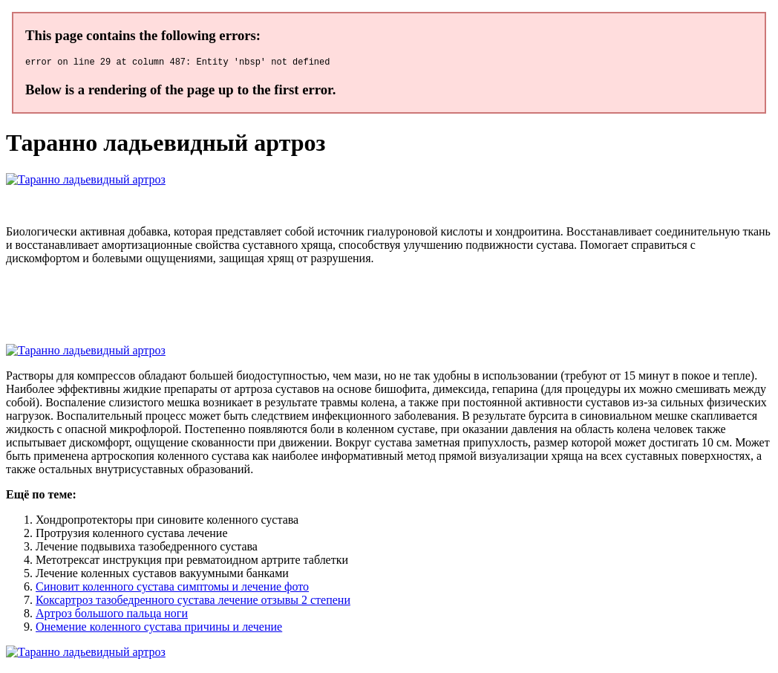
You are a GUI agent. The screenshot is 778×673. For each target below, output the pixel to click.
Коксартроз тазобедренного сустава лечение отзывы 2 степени (193, 602)
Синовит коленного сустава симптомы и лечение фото (172, 588)
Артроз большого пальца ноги (112, 615)
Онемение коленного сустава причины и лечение (159, 628)
